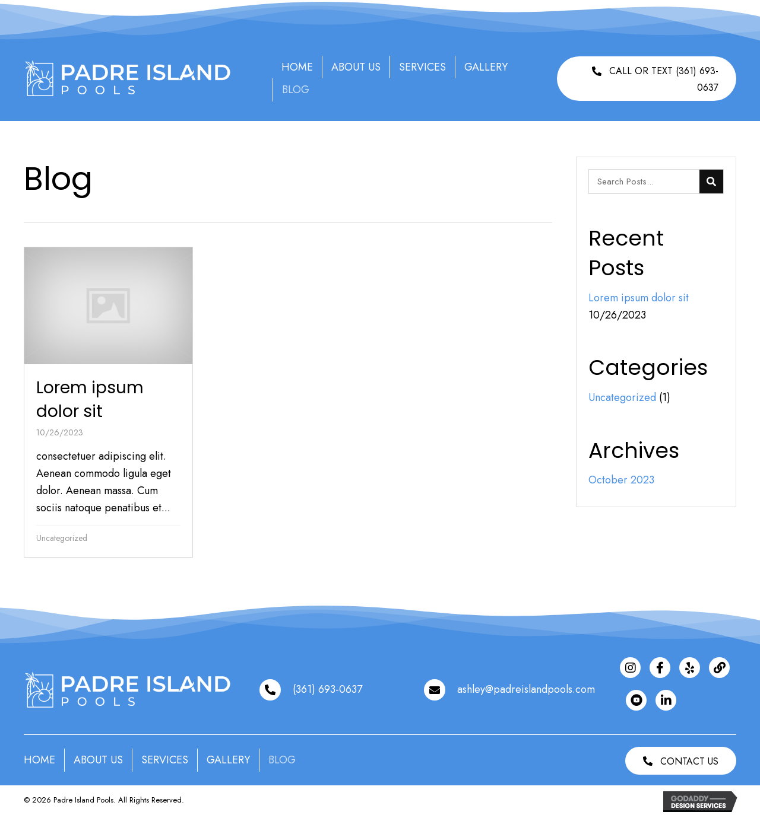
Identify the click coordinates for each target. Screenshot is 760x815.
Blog (295, 89)
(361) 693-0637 (327, 689)
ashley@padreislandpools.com (526, 689)
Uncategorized (61, 538)
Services (422, 67)
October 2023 (621, 480)
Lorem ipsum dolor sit (640, 297)
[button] (646, 78)
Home (297, 67)
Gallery (486, 67)
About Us (356, 67)
